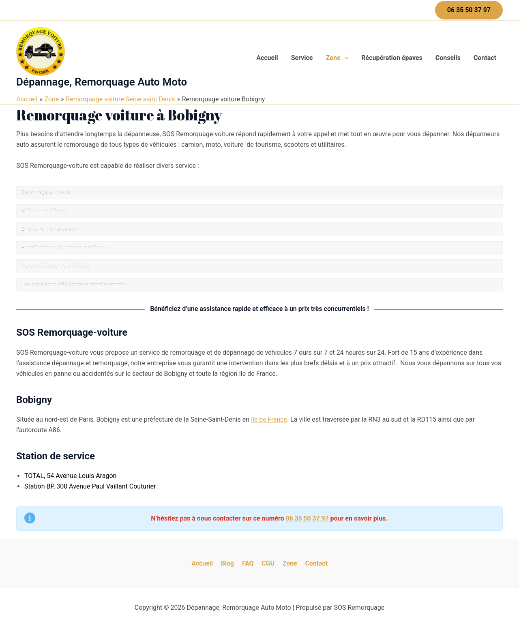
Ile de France (269, 419)
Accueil (267, 58)
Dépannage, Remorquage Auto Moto (101, 82)
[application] (345, 58)
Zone (337, 58)
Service (302, 58)
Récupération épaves (391, 58)
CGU (267, 563)
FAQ (248, 563)
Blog (229, 563)
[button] (469, 10)
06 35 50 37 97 (307, 518)
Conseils (448, 58)
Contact (485, 58)
